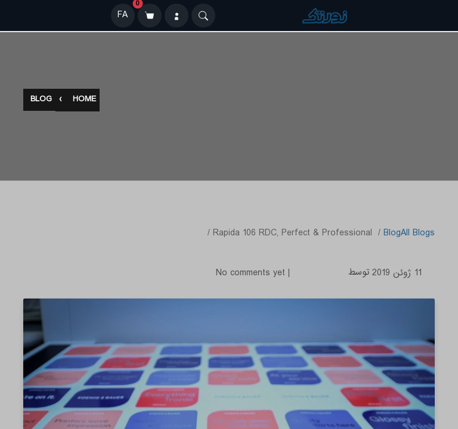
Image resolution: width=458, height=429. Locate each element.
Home (84, 100)
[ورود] (176, 15)
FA (122, 15)
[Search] (203, 15)
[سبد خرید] (150, 15)
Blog (41, 100)
